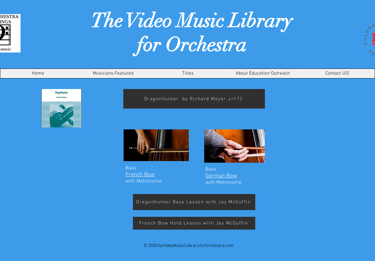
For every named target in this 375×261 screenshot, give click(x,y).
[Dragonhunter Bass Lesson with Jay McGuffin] (194, 202)
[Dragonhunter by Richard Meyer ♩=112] (194, 99)
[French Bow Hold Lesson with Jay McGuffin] (194, 223)
